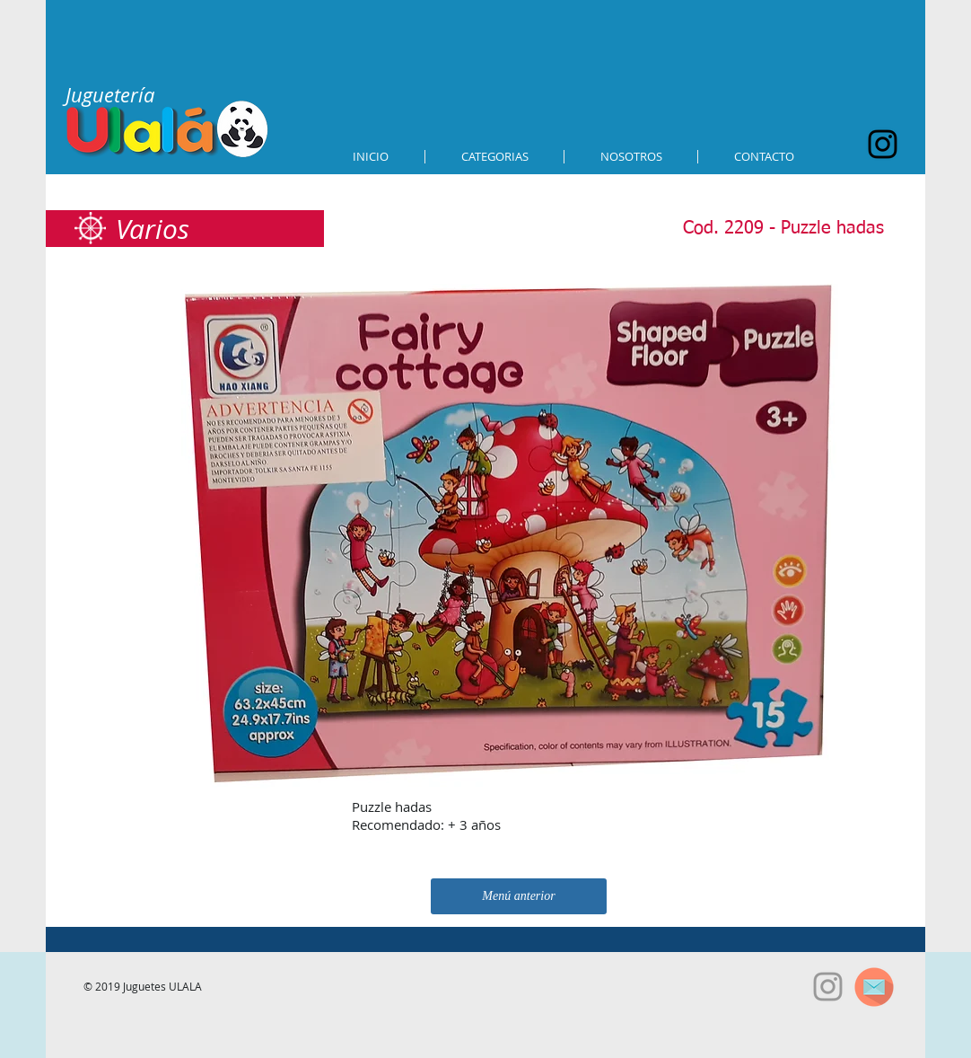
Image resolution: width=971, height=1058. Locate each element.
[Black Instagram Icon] (882, 144)
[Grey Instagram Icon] (828, 986)
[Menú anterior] (519, 896)
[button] (494, 156)
